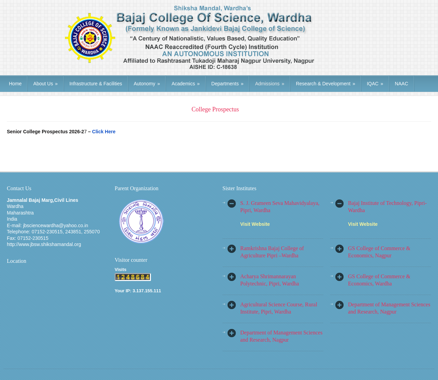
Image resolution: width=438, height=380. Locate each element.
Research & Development (325, 83)
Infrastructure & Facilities (95, 83)
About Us (45, 83)
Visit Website (255, 224)
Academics (185, 83)
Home (15, 83)
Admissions (269, 83)
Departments (227, 83)
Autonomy (147, 83)
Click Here (103, 131)
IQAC (375, 83)
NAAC (401, 83)
